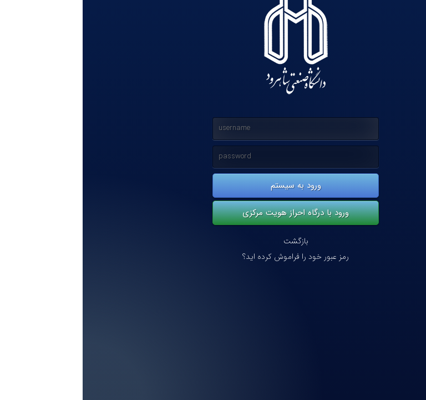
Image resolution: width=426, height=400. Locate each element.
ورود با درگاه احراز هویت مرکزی (213, 212)
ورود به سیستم (213, 185)
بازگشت (213, 241)
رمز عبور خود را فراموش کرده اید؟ (213, 257)
